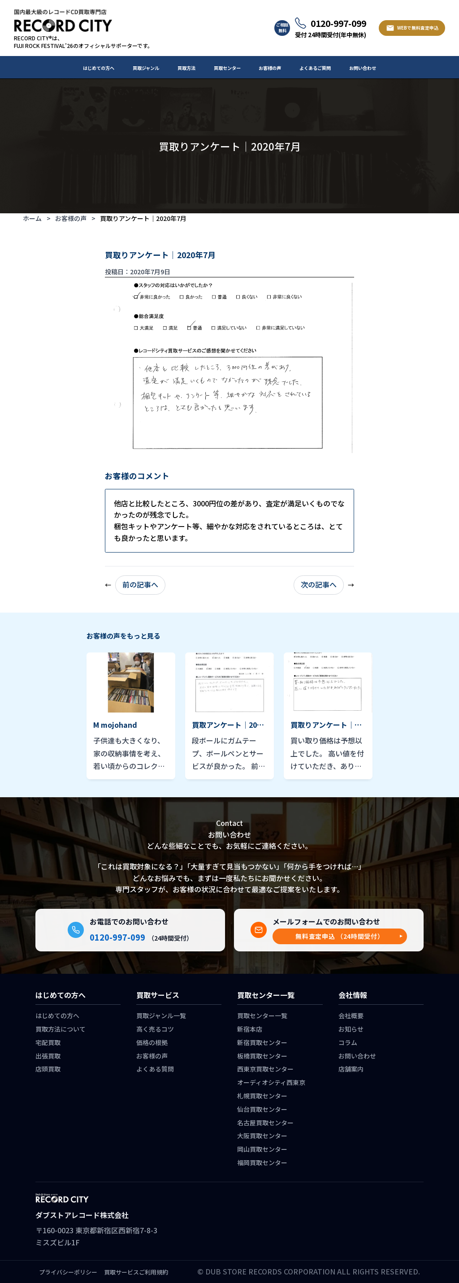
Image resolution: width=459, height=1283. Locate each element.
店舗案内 (351, 1068)
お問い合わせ (362, 68)
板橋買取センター (262, 1055)
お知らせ (351, 1028)
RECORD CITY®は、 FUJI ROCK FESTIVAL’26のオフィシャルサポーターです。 (83, 42)
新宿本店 (249, 1028)
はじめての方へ (98, 68)
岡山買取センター (262, 1149)
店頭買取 (48, 1068)
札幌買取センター (262, 1095)
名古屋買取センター (265, 1122)
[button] (340, 936)
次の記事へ (319, 584)
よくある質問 (155, 1068)
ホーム (32, 218)
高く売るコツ (155, 1028)
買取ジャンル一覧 (161, 1015)
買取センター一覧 (262, 1015)
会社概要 (351, 1015)
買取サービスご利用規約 (136, 1272)
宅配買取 (48, 1042)
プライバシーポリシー (68, 1272)
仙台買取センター (262, 1109)
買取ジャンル (146, 68)
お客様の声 (270, 68)
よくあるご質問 (315, 68)
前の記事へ (140, 584)
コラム (347, 1042)
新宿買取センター (262, 1042)
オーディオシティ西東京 (271, 1082)
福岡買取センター (262, 1162)
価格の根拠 (152, 1042)
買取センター (227, 68)
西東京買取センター (265, 1068)
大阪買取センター (262, 1135)
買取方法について (60, 1028)
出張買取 (48, 1055)
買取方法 (186, 68)
